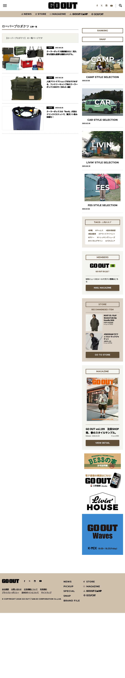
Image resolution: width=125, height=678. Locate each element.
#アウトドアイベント (107, 299)
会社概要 (5, 654)
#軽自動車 (92, 299)
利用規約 (43, 654)
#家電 (90, 295)
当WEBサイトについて (30, 657)
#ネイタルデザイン (95, 306)
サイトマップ (46, 657)
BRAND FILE (71, 665)
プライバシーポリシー (10, 657)
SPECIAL (69, 656)
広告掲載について (31, 654)
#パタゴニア (110, 306)
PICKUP (68, 651)
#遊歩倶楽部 (110, 295)
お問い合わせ (16, 654)
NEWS (67, 646)
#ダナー (91, 302)
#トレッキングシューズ (106, 302)
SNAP (67, 660)
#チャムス (99, 295)
